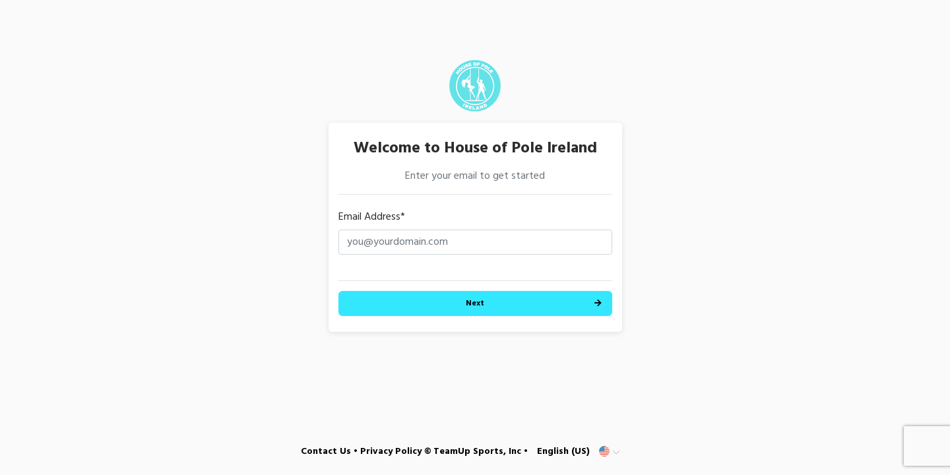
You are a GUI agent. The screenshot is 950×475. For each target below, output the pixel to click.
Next (475, 303)
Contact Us (326, 451)
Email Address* (371, 217)
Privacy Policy (391, 451)
